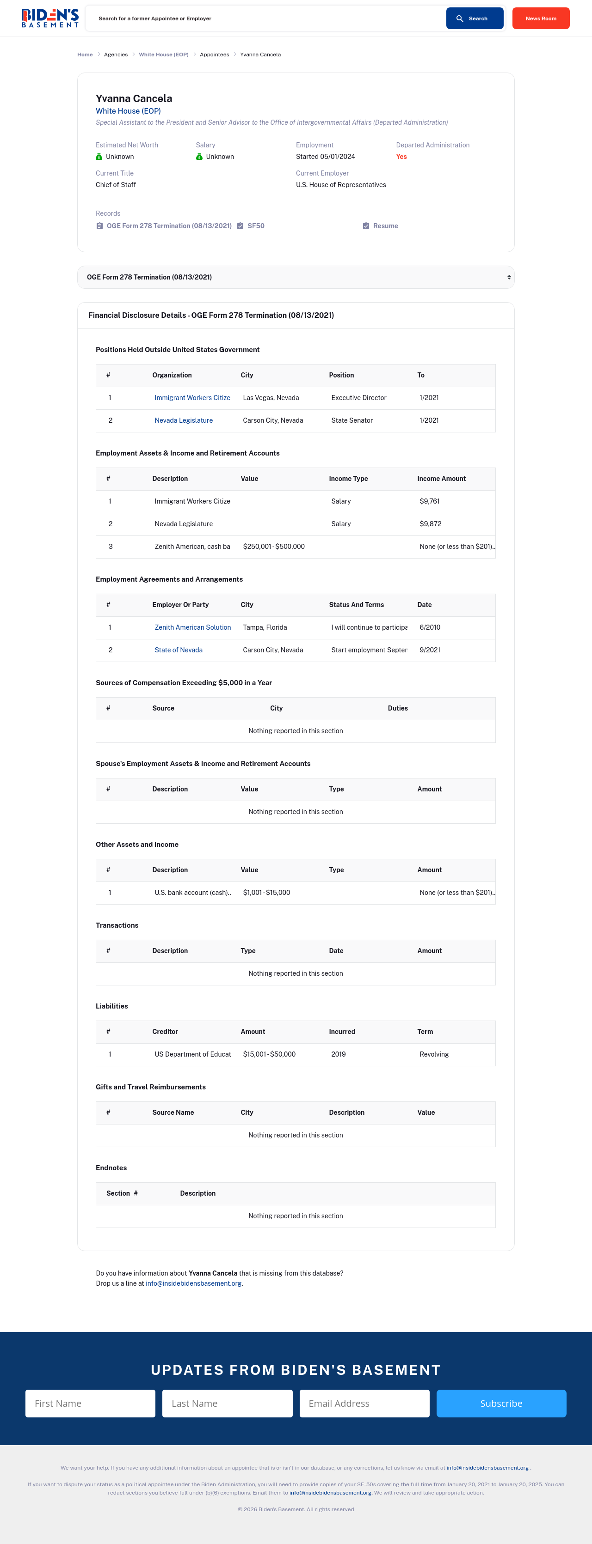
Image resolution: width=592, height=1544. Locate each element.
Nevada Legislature (184, 420)
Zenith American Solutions (194, 627)
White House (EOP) (164, 54)
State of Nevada (179, 650)
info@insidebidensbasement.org (193, 1283)
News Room (541, 18)
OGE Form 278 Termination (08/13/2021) (169, 226)
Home (85, 54)
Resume (385, 226)
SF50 (256, 226)
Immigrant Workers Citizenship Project (212, 397)
